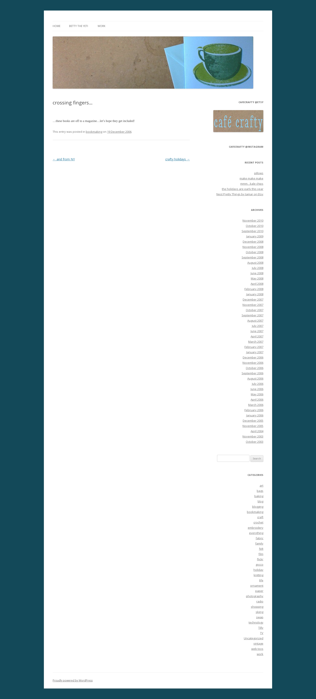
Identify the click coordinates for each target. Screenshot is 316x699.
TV (261, 633)
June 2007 (257, 331)
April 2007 (257, 336)
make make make (251, 178)
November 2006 (252, 363)
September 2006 (252, 373)
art (261, 486)
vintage (258, 643)
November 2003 (252, 436)
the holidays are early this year (242, 189)
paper (259, 591)
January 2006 (254, 415)
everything (256, 533)
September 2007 (252, 315)
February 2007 (253, 347)
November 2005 (252, 426)
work (101, 26)
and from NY (64, 159)
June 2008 (257, 273)
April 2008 (257, 284)
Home (56, 26)
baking (258, 496)
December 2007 (253, 299)
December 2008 (253, 242)
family (259, 543)
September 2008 (252, 257)
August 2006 (255, 378)
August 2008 (255, 263)
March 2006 (255, 405)
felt (261, 549)
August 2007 (255, 321)
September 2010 (252, 231)
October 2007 (254, 310)
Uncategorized (253, 638)
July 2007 (257, 326)
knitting (258, 575)
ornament (256, 586)
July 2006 (257, 384)
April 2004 (257, 431)
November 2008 (252, 247)
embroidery (255, 528)
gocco (259, 564)
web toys (257, 649)
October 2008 (254, 252)
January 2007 (254, 352)
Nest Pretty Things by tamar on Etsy (239, 194)
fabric (259, 538)
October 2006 (254, 368)
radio (259, 601)
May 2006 (257, 394)
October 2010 (254, 226)
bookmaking (94, 132)
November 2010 (252, 220)
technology (256, 622)
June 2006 (257, 389)
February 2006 (253, 410)
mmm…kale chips (251, 184)
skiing (259, 612)
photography (254, 596)
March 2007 (255, 342)
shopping (257, 607)
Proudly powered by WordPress (73, 680)
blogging (257, 507)
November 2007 (252, 305)
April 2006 (257, 399)
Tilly (260, 628)
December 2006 (253, 357)
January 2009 (254, 236)
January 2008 (254, 294)
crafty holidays (177, 159)
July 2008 (257, 268)
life (261, 580)
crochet (258, 522)
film (261, 554)
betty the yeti (78, 26)
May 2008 (257, 278)
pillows (258, 173)
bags (260, 491)
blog (260, 501)
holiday (258, 570)
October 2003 (254, 442)
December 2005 (253, 421)
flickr (260, 559)
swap (259, 617)
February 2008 (253, 289)
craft (260, 517)
